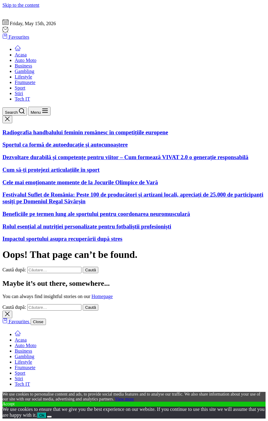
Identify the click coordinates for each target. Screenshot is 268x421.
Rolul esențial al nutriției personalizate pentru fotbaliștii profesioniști (86, 226)
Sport (20, 87)
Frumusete (25, 82)
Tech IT (22, 98)
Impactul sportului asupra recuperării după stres (62, 238)
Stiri (19, 93)
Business (23, 65)
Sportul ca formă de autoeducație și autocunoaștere (65, 144)
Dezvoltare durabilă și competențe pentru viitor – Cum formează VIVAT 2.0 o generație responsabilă (125, 157)
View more (124, 399)
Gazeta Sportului (19, 10)
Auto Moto (25, 60)
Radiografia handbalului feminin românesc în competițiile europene (85, 132)
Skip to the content (20, 5)
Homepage (102, 296)
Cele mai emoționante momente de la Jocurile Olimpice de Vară (80, 182)
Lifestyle (23, 76)
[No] (49, 417)
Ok (41, 415)
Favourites (15, 37)
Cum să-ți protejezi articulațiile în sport (51, 169)
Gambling (24, 71)
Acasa (21, 54)
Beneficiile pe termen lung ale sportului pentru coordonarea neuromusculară (96, 214)
